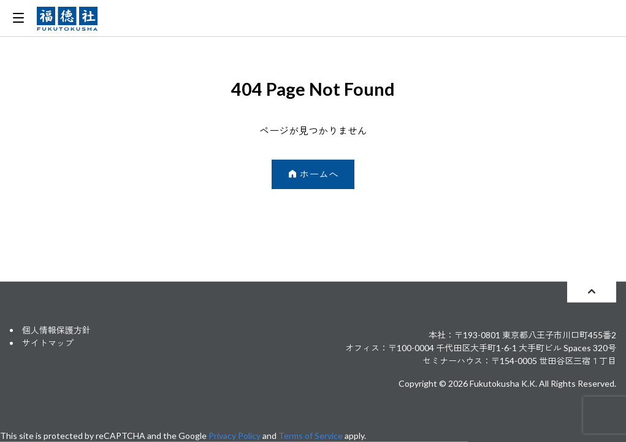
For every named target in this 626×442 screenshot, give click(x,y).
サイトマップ (48, 343)
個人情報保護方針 (56, 330)
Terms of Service (310, 435)
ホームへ (313, 174)
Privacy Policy (234, 435)
